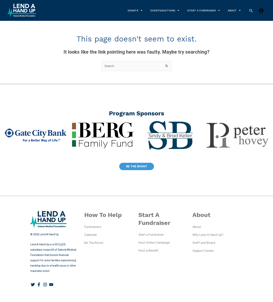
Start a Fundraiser (203, 10)
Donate (135, 10)
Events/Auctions (165, 10)
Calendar (90, 235)
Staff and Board (203, 243)
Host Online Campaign (154, 243)
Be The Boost (93, 243)
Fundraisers (92, 227)
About (234, 10)
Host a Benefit (148, 251)
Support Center (203, 251)
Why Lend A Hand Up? (207, 235)
